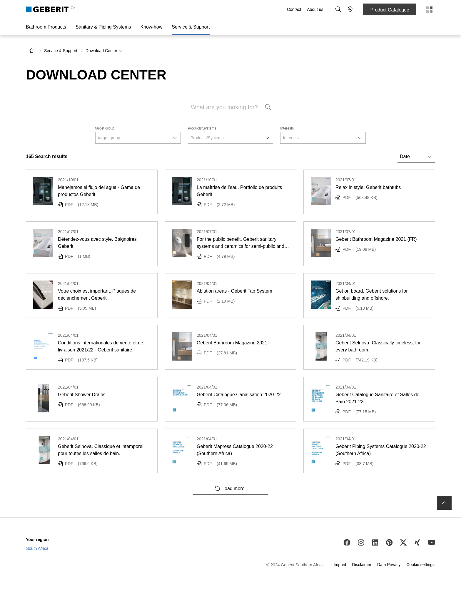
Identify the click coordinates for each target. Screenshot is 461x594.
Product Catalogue (389, 9)
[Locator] (350, 9)
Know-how (151, 26)
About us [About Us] (315, 9)
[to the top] (444, 503)
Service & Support (191, 26)
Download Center (104, 50)
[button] (338, 9)
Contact (294, 9)
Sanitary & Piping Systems (103, 26)
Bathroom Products (46, 26)
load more (228, 489)
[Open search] (338, 9)
